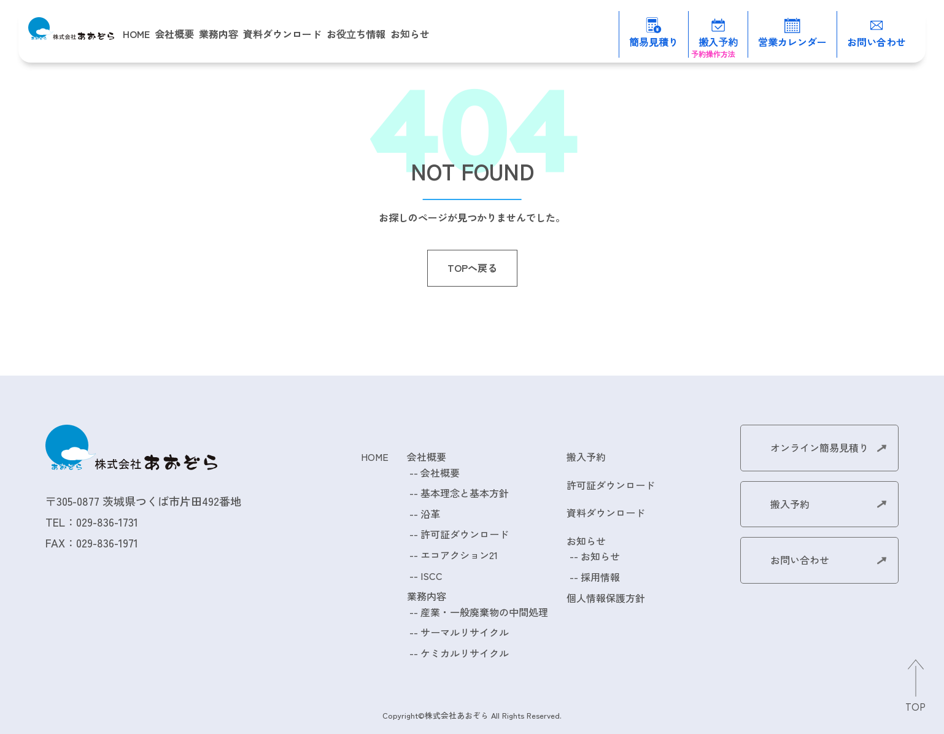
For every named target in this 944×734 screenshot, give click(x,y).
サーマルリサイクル (464, 632)
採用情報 (600, 577)
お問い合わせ (799, 559)
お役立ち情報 (356, 33)
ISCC (431, 575)
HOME (136, 33)
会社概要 (440, 472)
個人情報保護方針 (606, 597)
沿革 (430, 513)
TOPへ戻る (472, 267)
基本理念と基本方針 (464, 492)
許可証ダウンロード (464, 534)
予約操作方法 (713, 53)
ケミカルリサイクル (464, 653)
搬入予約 (586, 456)
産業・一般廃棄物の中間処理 (484, 612)
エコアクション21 (459, 554)
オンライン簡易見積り (819, 447)
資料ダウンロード (282, 33)
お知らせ (600, 556)
